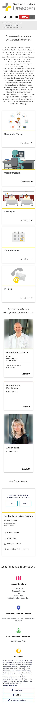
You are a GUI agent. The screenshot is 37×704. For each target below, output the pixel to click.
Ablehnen (18, 695)
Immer (25, 503)
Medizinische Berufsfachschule (18, 598)
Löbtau (18, 593)
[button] (18, 533)
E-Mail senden (10, 367)
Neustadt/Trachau (18, 591)
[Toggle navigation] (32, 17)
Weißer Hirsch (18, 596)
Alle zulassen (18, 690)
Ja (11, 503)
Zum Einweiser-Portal (18, 641)
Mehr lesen (26, 143)
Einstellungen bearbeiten (18, 700)
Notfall (24, 17)
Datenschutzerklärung (10, 685)
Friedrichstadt (18, 589)
